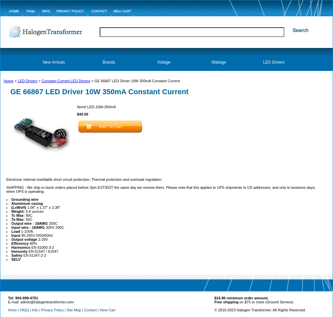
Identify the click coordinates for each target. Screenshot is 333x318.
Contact (90, 310)
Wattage (218, 62)
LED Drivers (274, 62)
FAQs (24, 310)
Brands (108, 62)
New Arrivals (54, 62)
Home (8, 81)
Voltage (163, 62)
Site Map (74, 310)
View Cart (107, 310)
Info (35, 310)
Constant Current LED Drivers (66, 81)
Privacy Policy (52, 310)
